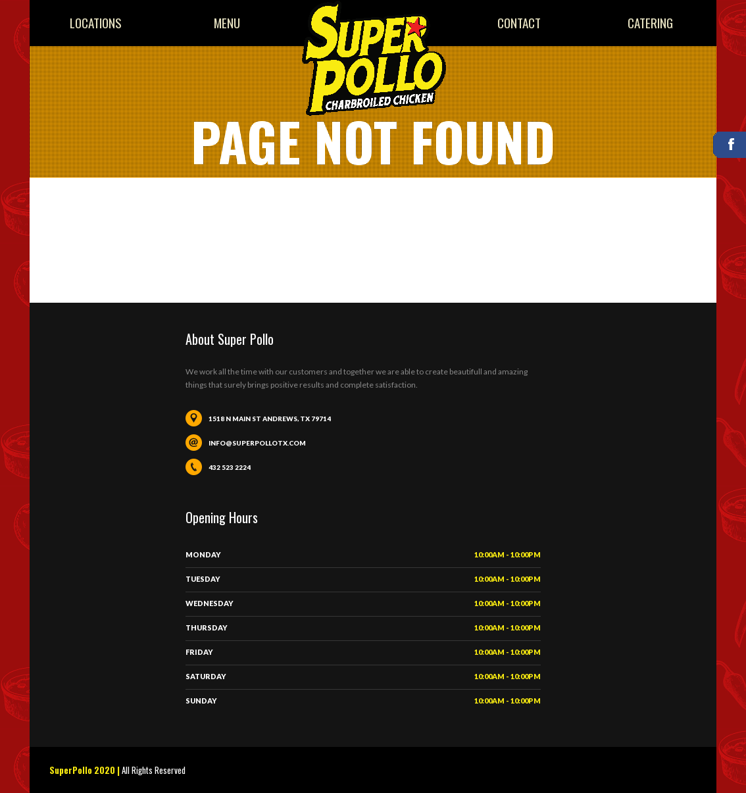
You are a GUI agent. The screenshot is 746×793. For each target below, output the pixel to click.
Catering (650, 22)
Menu (227, 22)
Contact (519, 22)
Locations (96, 22)
